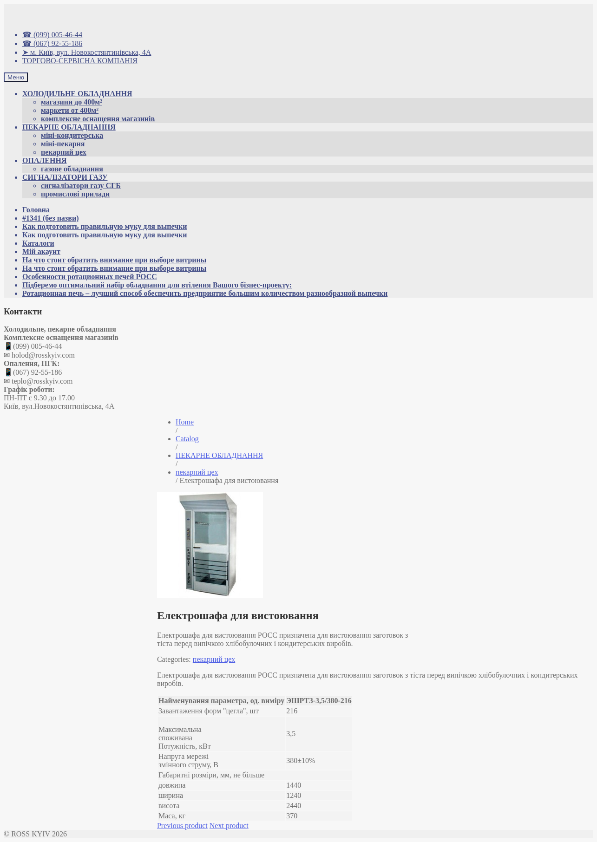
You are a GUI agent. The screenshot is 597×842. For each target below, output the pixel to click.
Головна (36, 210)
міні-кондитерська (72, 135)
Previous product (182, 825)
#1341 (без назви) (50, 218)
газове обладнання (72, 169)
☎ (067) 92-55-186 (52, 43)
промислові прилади (75, 194)
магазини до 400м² (71, 102)
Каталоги (38, 243)
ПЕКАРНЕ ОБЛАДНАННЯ (69, 127)
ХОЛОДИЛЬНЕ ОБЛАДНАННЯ (77, 94)
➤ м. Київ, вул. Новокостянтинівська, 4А (86, 52)
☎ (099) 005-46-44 (52, 35)
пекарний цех (63, 152)
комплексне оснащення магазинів (98, 119)
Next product (229, 825)
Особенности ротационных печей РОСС (89, 277)
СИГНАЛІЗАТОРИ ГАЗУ (64, 177)
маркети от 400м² (69, 110)
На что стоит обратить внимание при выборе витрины (114, 260)
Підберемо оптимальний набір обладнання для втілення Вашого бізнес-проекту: (157, 285)
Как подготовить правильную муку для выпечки (104, 226)
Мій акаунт (41, 251)
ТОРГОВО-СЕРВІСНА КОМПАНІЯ (80, 61)
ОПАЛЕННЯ (44, 160)
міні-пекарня (63, 144)
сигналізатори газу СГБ (81, 185)
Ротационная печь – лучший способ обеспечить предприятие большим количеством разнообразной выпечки (204, 293)
